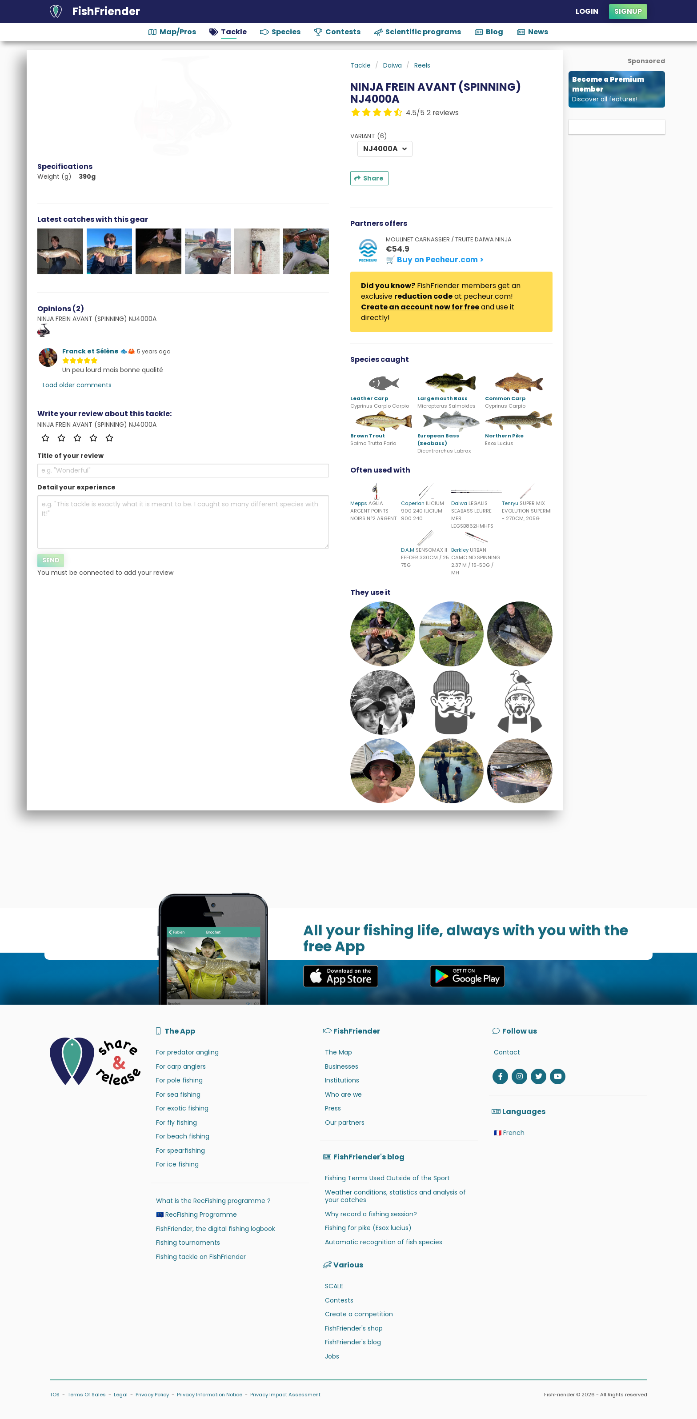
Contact (507, 1052)
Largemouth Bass (442, 398)
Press (333, 1108)
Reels (422, 65)
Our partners (345, 1122)
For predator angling (187, 1052)
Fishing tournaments (188, 1242)
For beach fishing (182, 1136)
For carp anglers (181, 1066)
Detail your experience (76, 487)
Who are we (343, 1094)
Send (51, 560)
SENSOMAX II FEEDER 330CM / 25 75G (425, 557)
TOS (55, 1394)
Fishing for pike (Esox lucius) (368, 1227)
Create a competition (359, 1314)
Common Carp (505, 398)
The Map (338, 1052)
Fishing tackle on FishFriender (201, 1256)
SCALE (334, 1286)
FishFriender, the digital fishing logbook (215, 1228)
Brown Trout (367, 435)
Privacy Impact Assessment (285, 1394)
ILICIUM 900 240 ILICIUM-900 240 (423, 511)
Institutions (342, 1080)
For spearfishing (180, 1150)
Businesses (341, 1066)
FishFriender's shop (354, 1328)
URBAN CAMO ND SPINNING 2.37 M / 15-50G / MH (475, 561)
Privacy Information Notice (209, 1394)
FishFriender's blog (353, 1342)
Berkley (460, 549)
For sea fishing (178, 1094)
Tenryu (510, 503)
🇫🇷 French (509, 1132)
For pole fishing (179, 1080)
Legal (121, 1394)
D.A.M (407, 549)
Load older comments (77, 385)
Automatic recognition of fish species (383, 1242)
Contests (339, 1300)
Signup (628, 11)
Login (587, 11)
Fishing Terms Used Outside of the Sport (387, 1178)
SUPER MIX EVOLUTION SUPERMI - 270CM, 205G (527, 511)
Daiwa (459, 503)
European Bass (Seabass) (438, 439)
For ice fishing (177, 1164)
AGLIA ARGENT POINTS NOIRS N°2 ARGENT (373, 511)
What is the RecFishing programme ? (213, 1200)
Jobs (332, 1356)
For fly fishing (176, 1122)
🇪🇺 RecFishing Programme (196, 1214)
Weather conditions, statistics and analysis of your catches (395, 1196)
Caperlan (413, 503)
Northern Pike (504, 435)
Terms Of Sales (87, 1394)
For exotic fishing (182, 1108)
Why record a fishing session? (371, 1214)
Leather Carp (369, 398)
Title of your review (70, 455)
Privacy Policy (152, 1394)
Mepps (358, 503)
